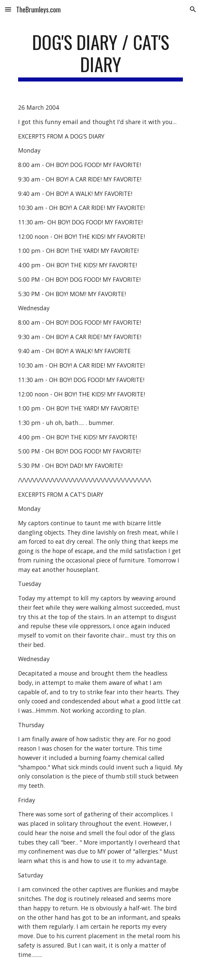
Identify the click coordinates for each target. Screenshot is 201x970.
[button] (8, 9)
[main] (100, 56)
